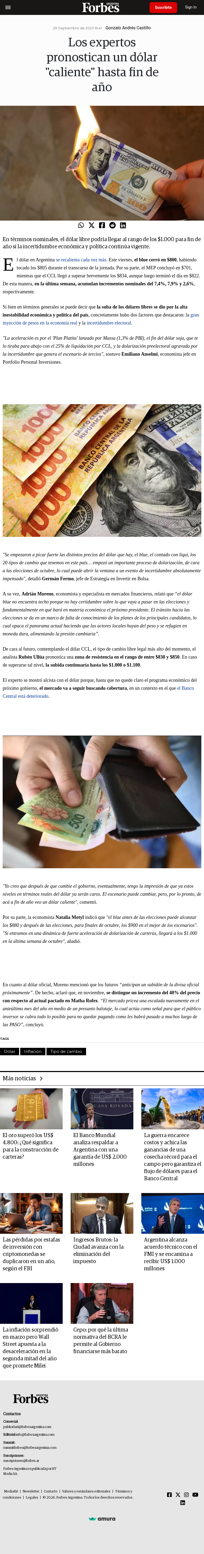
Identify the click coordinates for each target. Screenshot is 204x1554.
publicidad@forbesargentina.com (27, 1427)
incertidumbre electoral (109, 323)
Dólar (9, 1051)
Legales (32, 1497)
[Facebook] (169, 1495)
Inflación (32, 1051)
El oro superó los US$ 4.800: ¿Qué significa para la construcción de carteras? (30, 1146)
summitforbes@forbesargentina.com (29, 1448)
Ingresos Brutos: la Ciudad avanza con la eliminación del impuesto (98, 1250)
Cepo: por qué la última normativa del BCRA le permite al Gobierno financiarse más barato (100, 1340)
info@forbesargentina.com (35, 1435)
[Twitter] (178, 1495)
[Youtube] (195, 1495)
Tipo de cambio (66, 1051)
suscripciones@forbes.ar (21, 1461)
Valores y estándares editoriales (86, 1491)
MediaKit (11, 1491)
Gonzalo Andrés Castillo (128, 27)
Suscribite (163, 7)
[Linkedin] (182, 1503)
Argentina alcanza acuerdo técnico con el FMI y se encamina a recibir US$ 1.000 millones (170, 1254)
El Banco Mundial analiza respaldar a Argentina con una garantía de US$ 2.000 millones (100, 1150)
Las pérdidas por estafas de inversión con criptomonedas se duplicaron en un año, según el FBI (31, 1254)
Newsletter (31, 1491)
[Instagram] (186, 1495)
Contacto (51, 1491)
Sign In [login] (191, 7)
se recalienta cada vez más (81, 259)
